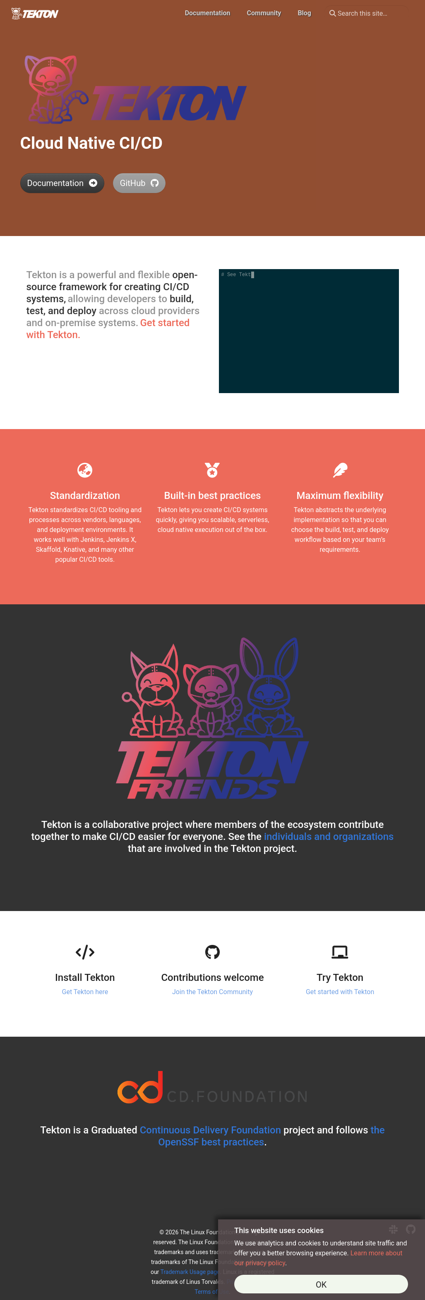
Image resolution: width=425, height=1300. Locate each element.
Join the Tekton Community (212, 992)
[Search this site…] (366, 13)
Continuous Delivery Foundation (210, 1130)
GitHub (139, 183)
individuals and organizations (329, 836)
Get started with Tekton (340, 992)
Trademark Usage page (190, 1272)
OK (321, 1285)
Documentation (62, 183)
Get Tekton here (85, 992)
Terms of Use (211, 1291)
